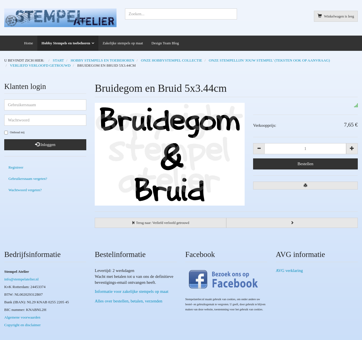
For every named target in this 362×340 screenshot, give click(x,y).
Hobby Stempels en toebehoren (66, 43)
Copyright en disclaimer (22, 325)
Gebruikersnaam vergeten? (27, 179)
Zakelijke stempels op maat (123, 43)
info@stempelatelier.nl (21, 279)
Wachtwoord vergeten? (25, 190)
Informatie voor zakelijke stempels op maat (131, 291)
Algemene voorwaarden (22, 317)
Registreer (15, 167)
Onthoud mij (14, 132)
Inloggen (45, 144)
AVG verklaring (289, 270)
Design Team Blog (165, 43)
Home (28, 43)
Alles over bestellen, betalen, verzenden (128, 301)
